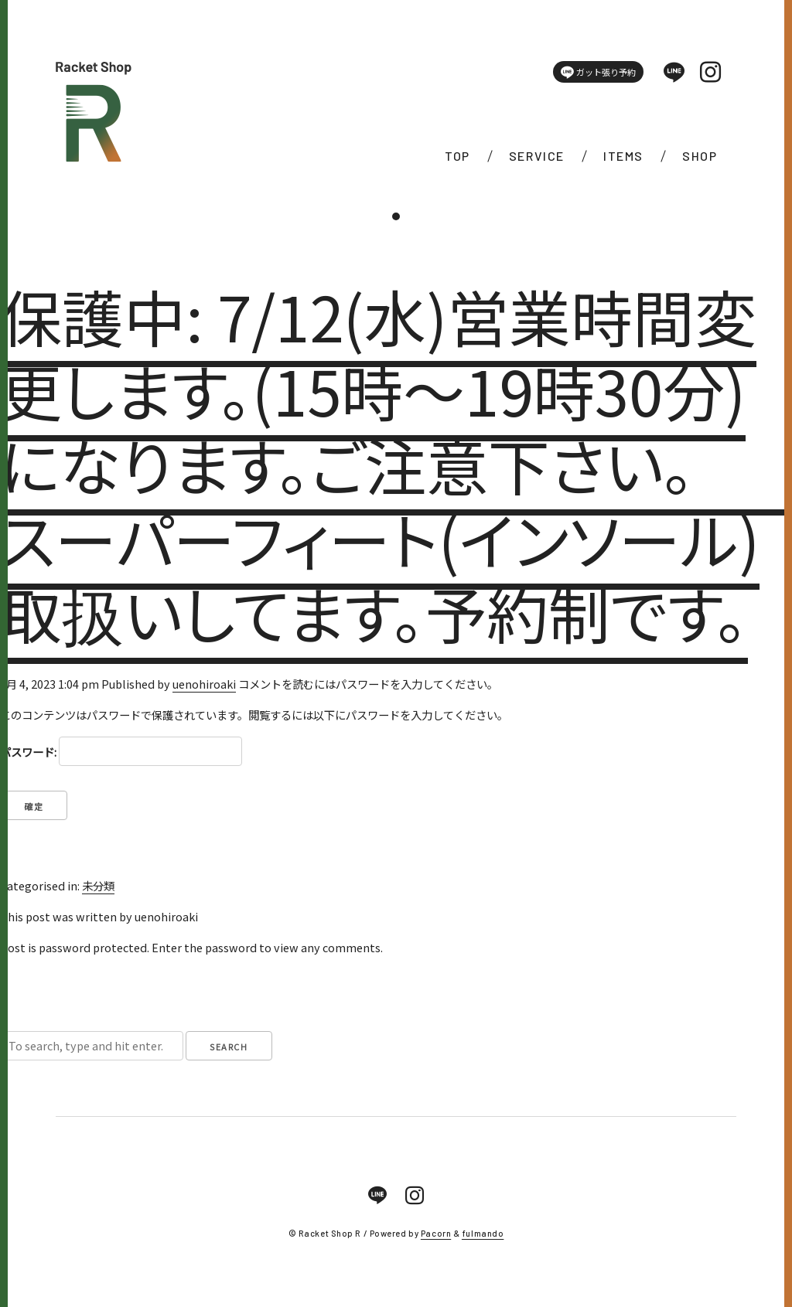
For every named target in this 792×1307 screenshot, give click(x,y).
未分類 (98, 885)
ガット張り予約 (598, 72)
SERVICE (537, 155)
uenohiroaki (204, 684)
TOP (457, 155)
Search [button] (229, 1046)
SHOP (699, 155)
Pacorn (436, 1233)
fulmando (483, 1233)
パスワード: (121, 751)
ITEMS (623, 155)
